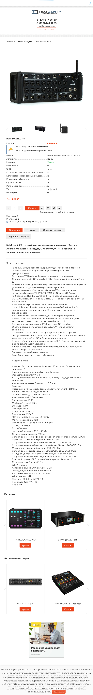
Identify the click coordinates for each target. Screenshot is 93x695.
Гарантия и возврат (19, 236)
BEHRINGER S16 (25, 603)
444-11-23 (47, 23)
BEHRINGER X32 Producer (68, 603)
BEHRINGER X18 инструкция (27, 221)
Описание (14, 230)
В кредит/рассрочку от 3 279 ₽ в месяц (56, 212)
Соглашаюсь (59, 692)
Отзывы (31, 229)
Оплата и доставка (52, 230)
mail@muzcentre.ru (46, 26)
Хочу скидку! (12, 216)
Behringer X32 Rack (67, 539)
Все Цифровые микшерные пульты (34, 150)
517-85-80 (47, 19)
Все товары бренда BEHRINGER (32, 146)
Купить (32, 208)
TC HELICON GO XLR (25, 539)
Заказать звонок (46, 30)
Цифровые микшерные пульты (20, 41)
